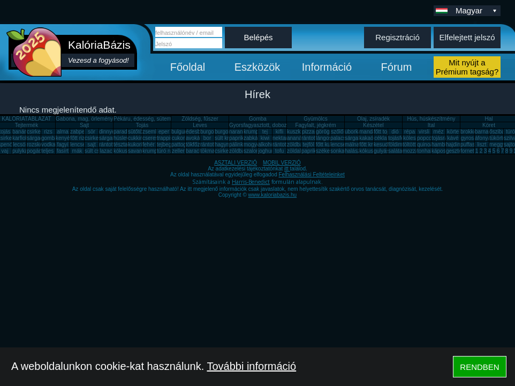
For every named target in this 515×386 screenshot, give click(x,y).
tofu (279, 151)
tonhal (424, 151)
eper (163, 132)
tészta (120, 144)
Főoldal (188, 67)
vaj (5, 151)
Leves (200, 125)
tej (265, 132)
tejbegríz (167, 144)
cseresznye (156, 138)
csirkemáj (96, 138)
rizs (48, 132)
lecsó (19, 144)
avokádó (196, 138)
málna (352, 144)
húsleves (123, 138)
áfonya (483, 138)
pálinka (237, 144)
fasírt (63, 151)
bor (207, 138)
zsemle (151, 132)
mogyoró (254, 144)
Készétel (373, 125)
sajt (91, 144)
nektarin (282, 138)
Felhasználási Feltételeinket (311, 174)
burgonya (211, 132)
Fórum (396, 67)
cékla (380, 138)
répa (409, 132)
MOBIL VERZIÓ (282, 163)
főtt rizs (78, 138)
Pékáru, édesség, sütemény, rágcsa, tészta (164, 119)
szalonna (254, 151)
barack (194, 151)
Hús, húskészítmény (431, 119)
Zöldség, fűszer (199, 119)
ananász (297, 138)
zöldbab (296, 144)
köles (409, 138)
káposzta (442, 151)
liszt (481, 144)
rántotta (209, 144)
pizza (308, 132)
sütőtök (136, 132)
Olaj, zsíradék (373, 119)
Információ (327, 67)
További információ (251, 366)
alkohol (266, 144)
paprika (238, 138)
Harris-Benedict (251, 181)
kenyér (64, 138)
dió (394, 132)
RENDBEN (479, 367)
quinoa (425, 144)
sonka (337, 151)
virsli (424, 132)
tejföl (308, 144)
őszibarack (502, 132)
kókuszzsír (126, 151)
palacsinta (342, 138)
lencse (78, 144)
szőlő (337, 132)
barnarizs (486, 132)
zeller (178, 151)
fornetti (468, 151)
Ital (431, 125)
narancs (238, 132)
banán (19, 132)
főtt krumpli (372, 144)
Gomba (258, 119)
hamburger (444, 144)
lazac (106, 151)
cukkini (136, 138)
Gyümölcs (315, 119)
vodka (48, 144)
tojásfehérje (402, 138)
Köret (488, 125)
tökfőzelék (198, 144)
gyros (467, 138)
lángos (323, 138)
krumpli (252, 132)
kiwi (265, 138)
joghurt (266, 151)
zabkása (253, 138)
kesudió (383, 144)
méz (439, 132)
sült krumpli (228, 138)
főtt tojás (384, 132)
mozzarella (415, 151)
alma (63, 132)
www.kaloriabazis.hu (272, 195)
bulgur (178, 132)
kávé (452, 138)
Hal (488, 119)
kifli (279, 132)
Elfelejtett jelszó (467, 37)
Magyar (477, 10)
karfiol (19, 138)
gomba (49, 138)
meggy (497, 144)
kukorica (138, 144)
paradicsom (127, 132)
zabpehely (82, 132)
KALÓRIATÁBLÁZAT (26, 119)
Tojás (142, 125)
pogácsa (37, 151)
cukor (178, 138)
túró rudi (167, 151)
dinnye (107, 132)
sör (91, 132)
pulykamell (24, 151)
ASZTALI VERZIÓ (235, 163)
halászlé (355, 151)
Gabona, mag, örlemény (84, 119)
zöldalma (297, 151)
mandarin (370, 132)
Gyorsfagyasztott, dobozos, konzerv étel (276, 125)
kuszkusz (298, 132)
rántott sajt (285, 144)
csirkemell (38, 132)
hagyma (224, 144)
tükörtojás (500, 138)
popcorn (426, 138)
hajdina (454, 144)
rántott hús (314, 138)
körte (453, 132)
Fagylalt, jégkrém (315, 125)
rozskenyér (40, 144)
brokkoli (469, 132)
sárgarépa (111, 138)
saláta (395, 151)
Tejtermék (26, 125)
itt (287, 169)
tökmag (209, 151)
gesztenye (458, 151)
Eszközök (257, 67)
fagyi (62, 144)
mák (77, 151)
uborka (353, 132)
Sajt (84, 125)
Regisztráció (397, 37)
